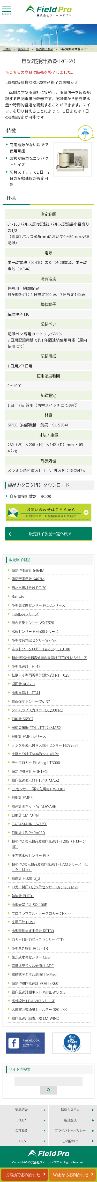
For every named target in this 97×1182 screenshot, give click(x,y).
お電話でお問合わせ (22, 1174)
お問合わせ (70, 1141)
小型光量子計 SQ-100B (29, 904)
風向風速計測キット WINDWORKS (38, 992)
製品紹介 (23, 49)
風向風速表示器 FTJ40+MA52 (35, 780)
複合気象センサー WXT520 (33, 622)
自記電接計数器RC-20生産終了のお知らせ (41, 82)
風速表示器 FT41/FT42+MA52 (36, 727)
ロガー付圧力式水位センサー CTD (38, 939)
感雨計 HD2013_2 (26, 878)
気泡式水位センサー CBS (31, 957)
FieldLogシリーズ (25, 614)
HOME (7, 49)
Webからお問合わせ (70, 1174)
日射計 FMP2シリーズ (29, 736)
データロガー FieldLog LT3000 (36, 762)
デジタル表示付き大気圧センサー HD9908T (45, 745)
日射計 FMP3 (22, 797)
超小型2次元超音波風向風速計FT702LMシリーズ (49, 657)
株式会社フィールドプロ (43, 1162)
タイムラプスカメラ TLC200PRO (37, 710)
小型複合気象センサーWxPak (34, 640)
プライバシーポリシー (70, 1130)
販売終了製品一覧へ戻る (50, 533)
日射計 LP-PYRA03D (28, 832)
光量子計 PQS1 (23, 922)
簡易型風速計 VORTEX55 (31, 771)
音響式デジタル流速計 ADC (33, 965)
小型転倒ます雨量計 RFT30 (33, 930)
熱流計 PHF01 (23, 895)
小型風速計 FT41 (26, 692)
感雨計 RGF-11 (23, 684)
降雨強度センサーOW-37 (31, 701)
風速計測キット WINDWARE (34, 806)
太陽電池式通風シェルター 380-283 (39, 1009)
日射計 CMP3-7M (26, 815)
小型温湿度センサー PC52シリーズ (38, 605)
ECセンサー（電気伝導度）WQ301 (38, 789)
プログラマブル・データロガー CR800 (41, 913)
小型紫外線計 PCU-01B (30, 948)
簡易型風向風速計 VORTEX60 (35, 983)
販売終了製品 (44, 49)
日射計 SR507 (22, 718)
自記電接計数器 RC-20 (30, 496)
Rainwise (18, 596)
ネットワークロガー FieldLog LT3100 (41, 649)
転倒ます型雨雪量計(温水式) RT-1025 (40, 675)
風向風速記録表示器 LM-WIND (35, 1018)
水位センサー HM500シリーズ (35, 631)
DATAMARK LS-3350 (29, 824)
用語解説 (70, 1120)
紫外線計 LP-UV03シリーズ (33, 1001)
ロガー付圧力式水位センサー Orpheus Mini (45, 887)
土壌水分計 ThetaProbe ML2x (35, 753)
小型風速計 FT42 (26, 666)
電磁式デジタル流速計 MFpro (34, 974)
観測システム (70, 1110)
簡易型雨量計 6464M (28, 570)
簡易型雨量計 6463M (28, 579)
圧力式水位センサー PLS (30, 855)
